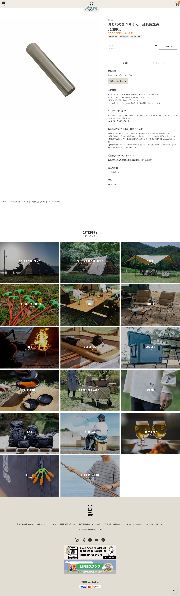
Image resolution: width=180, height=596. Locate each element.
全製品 (13, 202)
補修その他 (31, 202)
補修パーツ (21, 202)
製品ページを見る (116, 81)
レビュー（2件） (161, 63)
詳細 (125, 63)
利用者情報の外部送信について (90, 530)
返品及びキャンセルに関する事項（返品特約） (124, 160)
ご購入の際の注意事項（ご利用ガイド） (134, 94)
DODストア (5, 202)
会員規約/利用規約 (112, 524)
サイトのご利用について (155, 524)
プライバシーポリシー (132, 524)
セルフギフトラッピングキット (118, 121)
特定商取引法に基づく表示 (90, 524)
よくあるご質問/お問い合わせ (63, 524)
